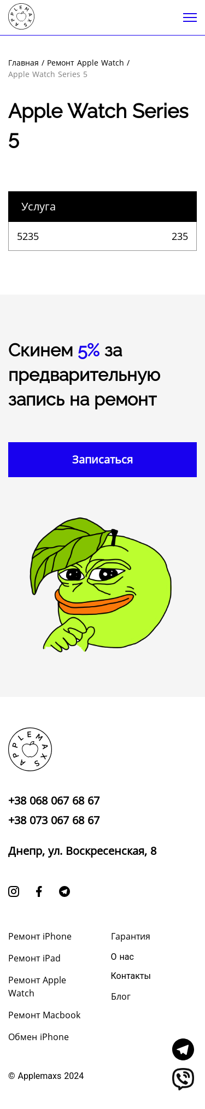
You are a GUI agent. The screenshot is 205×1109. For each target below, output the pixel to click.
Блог (121, 996)
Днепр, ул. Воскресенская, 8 (82, 850)
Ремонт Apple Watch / (88, 62)
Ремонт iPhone (40, 936)
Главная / (26, 62)
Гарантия (130, 936)
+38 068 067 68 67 (53, 800)
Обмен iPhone (38, 1037)
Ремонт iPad (34, 958)
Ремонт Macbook (44, 1015)
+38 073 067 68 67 (53, 820)
